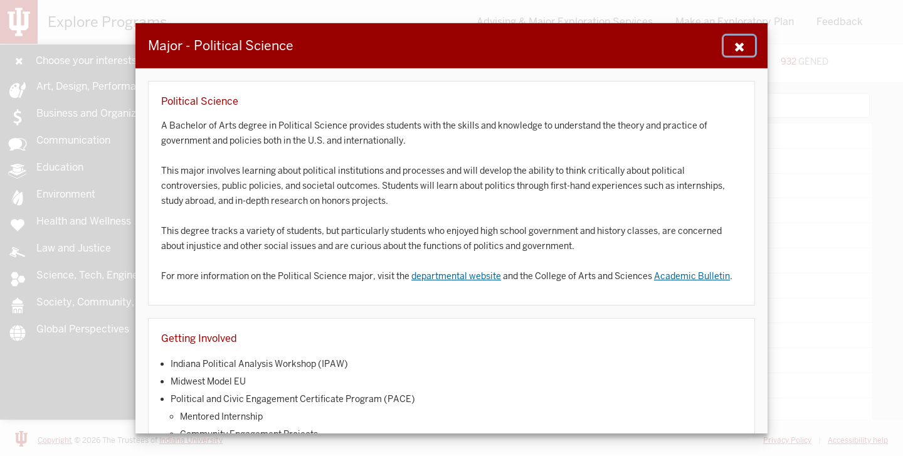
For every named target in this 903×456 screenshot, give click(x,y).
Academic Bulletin (692, 275)
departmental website (456, 275)
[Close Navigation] (739, 45)
